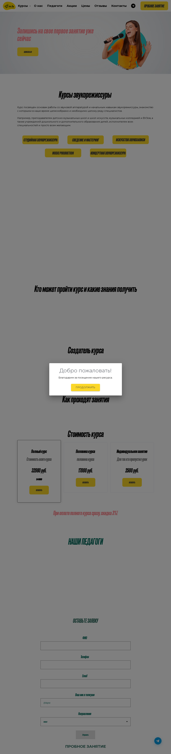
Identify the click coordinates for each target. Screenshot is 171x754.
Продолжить (85, 387)
